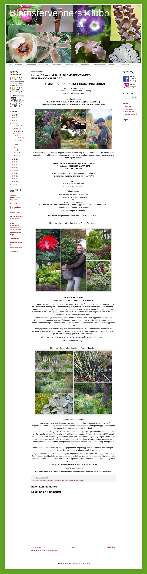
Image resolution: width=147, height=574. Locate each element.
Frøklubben (56, 65)
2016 (14, 176)
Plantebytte (128, 111)
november (17, 126)
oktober (16, 129)
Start (10, 65)
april (15, 147)
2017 (14, 173)
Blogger (87, 563)
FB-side (132, 81)
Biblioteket (85, 65)
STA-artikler (14, 251)
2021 (14, 162)
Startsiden (73, 547)
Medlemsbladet (71, 65)
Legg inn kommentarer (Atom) (49, 550)
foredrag (50, 480)
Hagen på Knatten (16, 216)
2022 (14, 159)
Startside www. (125, 65)
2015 (14, 179)
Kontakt (112, 65)
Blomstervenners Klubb (59, 13)
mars (15, 150)
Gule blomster (14, 209)
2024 (14, 121)
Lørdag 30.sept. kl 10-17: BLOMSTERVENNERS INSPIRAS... (18, 137)
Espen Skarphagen (41, 480)
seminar (71, 480)
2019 (14, 167)
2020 (14, 165)
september (17, 131)
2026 (14, 115)
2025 (14, 118)
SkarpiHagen (14, 238)
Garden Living (15, 212)
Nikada (75, 563)
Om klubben (31, 65)
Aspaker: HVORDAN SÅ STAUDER (15, 197)
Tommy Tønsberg (79, 480)
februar (16, 153)
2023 (14, 123)
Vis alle (22, 254)
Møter (66, 480)
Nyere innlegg (36, 547)
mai (15, 144)
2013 (14, 184)
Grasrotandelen (99, 65)
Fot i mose (13, 203)
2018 (14, 170)
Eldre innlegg (111, 547)
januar (16, 155)
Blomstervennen (130, 114)
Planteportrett (129, 109)
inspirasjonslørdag (58, 480)
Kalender (18, 65)
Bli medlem (43, 65)
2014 (14, 181)
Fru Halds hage (15, 207)
